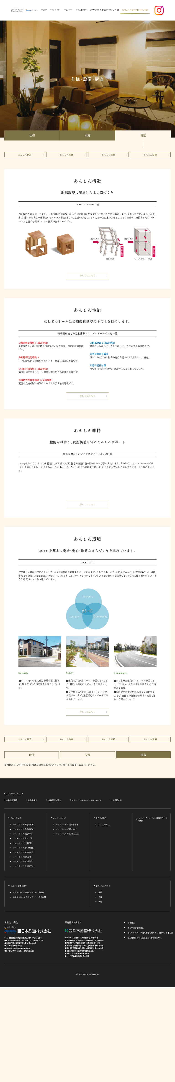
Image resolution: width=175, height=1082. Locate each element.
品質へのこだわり (103, 980)
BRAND (68, 10)
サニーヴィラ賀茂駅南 (22, 951)
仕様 (32, 135)
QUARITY (81, 10)
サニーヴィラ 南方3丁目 (23, 933)
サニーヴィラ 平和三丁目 (23, 961)
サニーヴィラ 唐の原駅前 (23, 942)
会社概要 (131, 1017)
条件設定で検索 (54, 895)
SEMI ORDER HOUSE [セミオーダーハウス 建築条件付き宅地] (135, 10)
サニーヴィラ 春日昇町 (22, 956)
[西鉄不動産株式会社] (83, 1025)
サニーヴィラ (15, 912)
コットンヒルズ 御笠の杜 (66, 924)
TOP (44, 10)
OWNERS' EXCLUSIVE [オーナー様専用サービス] (104, 10)
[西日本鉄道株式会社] (27, 1024)
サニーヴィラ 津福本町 (22, 929)
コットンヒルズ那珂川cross (67, 929)
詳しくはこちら (87, 275)
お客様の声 (117, 895)
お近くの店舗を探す (18, 980)
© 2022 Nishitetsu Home (87, 1068)
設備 (87, 135)
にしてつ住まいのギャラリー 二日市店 (29, 992)
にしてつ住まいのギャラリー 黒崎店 (28, 987)
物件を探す (32, 895)
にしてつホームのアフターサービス (86, 895)
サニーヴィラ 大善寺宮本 (23, 919)
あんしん (25, 154)
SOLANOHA (104, 919)
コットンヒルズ (59, 912)
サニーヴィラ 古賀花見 (22, 938)
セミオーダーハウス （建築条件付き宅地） (152, 914)
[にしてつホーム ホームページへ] (17, 10)
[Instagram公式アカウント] (159, 10)
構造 (143, 135)
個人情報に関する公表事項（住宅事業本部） (144, 1032)
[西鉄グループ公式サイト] (32, 10)
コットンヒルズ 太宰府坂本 (67, 919)
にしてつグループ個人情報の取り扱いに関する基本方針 (150, 1027)
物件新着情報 (11, 895)
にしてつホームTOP (14, 888)
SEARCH (55, 10)
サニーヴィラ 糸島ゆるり (23, 947)
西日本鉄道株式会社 (135, 1022)
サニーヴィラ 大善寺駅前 (23, 924)
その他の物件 (101, 912)
